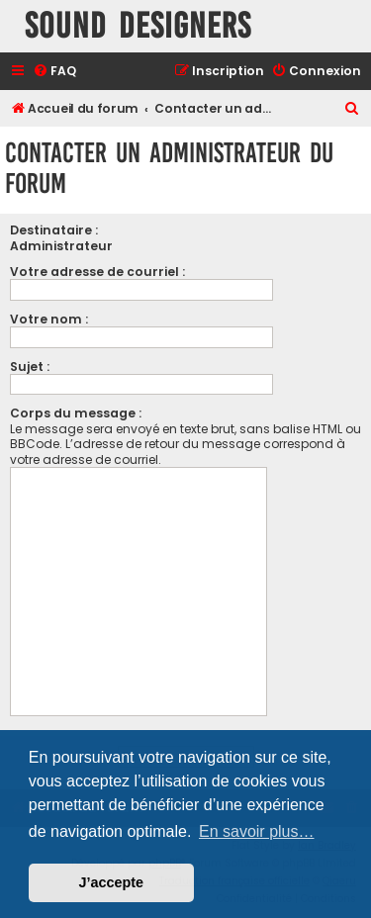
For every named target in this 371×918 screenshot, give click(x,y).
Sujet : (29, 366)
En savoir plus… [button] (257, 831)
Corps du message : (75, 413)
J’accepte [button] (111, 882)
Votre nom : (49, 319)
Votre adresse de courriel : (97, 271)
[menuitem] (54, 71)
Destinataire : (54, 230)
